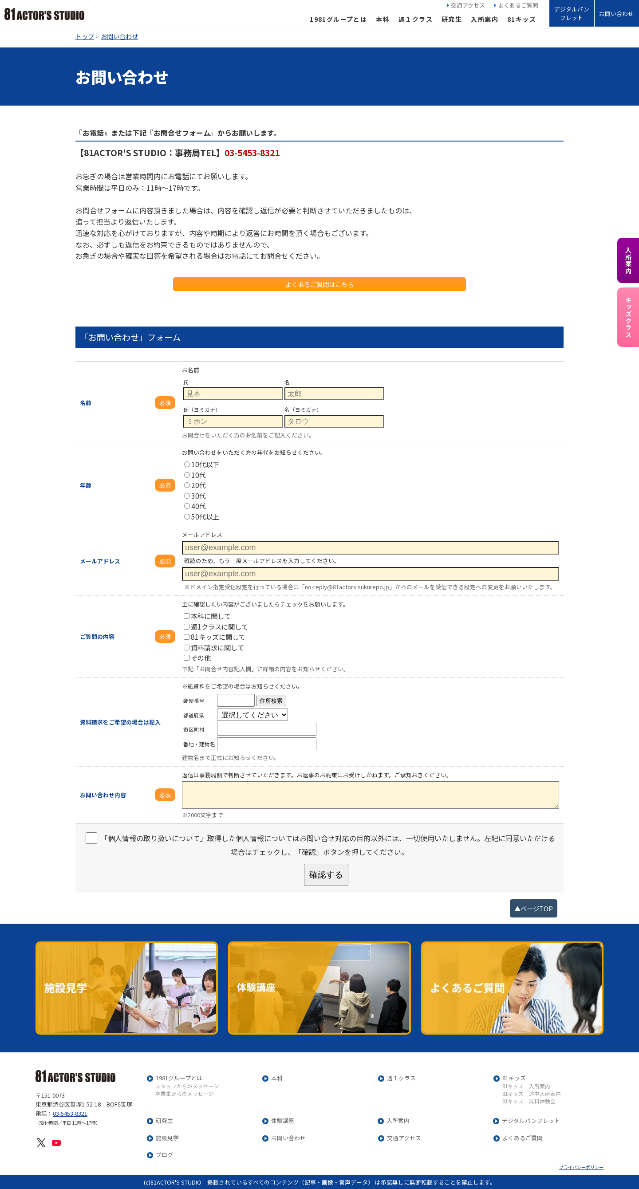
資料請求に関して (214, 647)
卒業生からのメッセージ (184, 1094)
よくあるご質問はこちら (319, 284)
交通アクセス (468, 5)
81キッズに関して (214, 637)
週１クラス (415, 19)
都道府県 (194, 715)
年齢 (85, 485)
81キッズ (521, 19)
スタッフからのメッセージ (187, 1086)
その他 (197, 657)
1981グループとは (338, 19)
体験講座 (282, 1121)
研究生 (452, 19)
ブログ (164, 1155)
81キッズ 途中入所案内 (531, 1094)
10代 (195, 475)
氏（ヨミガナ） (202, 409)
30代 (195, 495)
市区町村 (194, 729)
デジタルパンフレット (571, 13)
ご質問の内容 (97, 636)
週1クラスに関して (216, 626)
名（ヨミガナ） (303, 409)
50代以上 (201, 516)
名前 (85, 402)
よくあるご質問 (518, 5)
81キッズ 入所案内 (526, 1086)
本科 (383, 19)
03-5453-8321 (70, 1113)
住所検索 (271, 700)
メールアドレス (100, 561)
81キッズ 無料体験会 (529, 1101)
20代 (195, 485)
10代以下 (201, 464)
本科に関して (207, 616)
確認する (326, 874)
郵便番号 (194, 700)
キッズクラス (628, 317)
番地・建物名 (199, 744)
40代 (195, 506)
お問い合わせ (616, 13)
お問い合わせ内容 (103, 795)
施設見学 (167, 1138)
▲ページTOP (533, 908)
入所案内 (484, 19)
